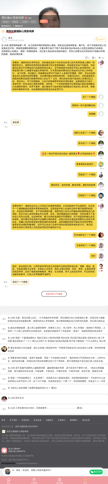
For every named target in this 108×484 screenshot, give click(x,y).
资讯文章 (86, 420)
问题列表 (24, 426)
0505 (35, 426)
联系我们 (26, 420)
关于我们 (13, 420)
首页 (3, 420)
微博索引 (74, 420)
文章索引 (62, 420)
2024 (30, 426)
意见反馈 (37, 420)
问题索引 (50, 420)
